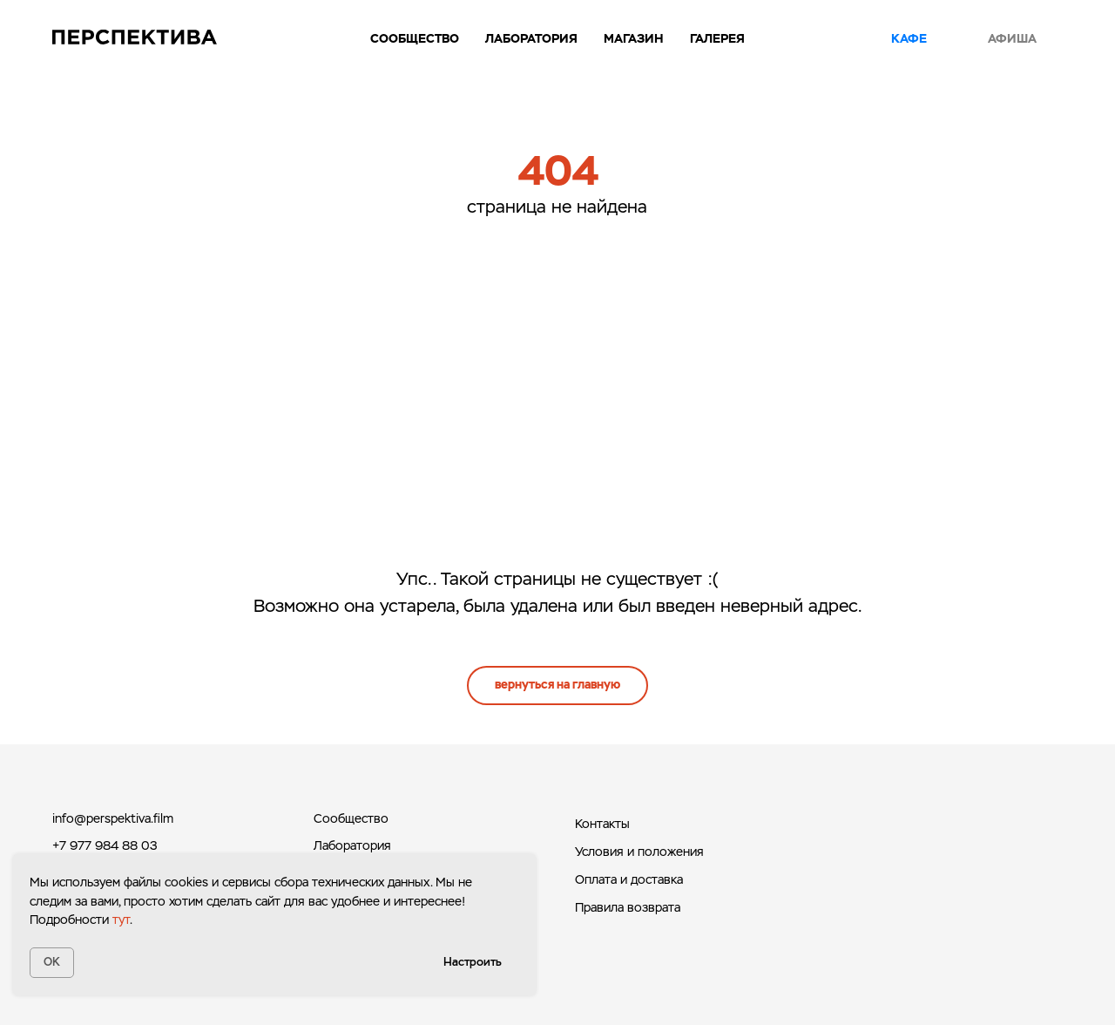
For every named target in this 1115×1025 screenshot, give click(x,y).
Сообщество (414, 38)
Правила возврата (627, 907)
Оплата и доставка (629, 879)
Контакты (602, 824)
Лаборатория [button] (531, 38)
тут (121, 919)
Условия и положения (639, 851)
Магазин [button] (634, 38)
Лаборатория (352, 845)
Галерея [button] (717, 38)
